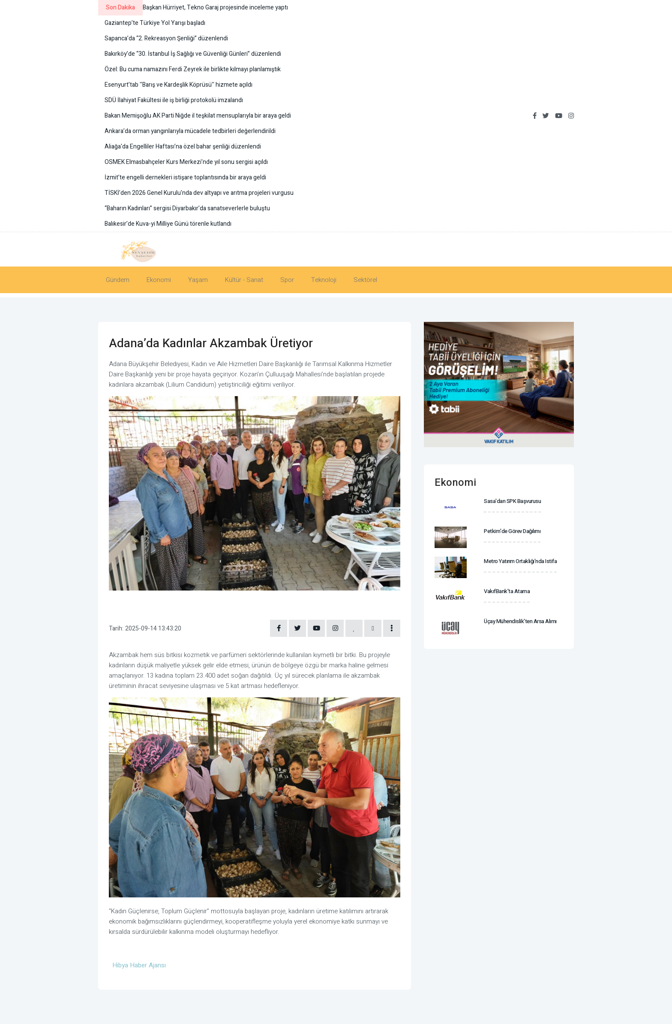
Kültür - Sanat (244, 280)
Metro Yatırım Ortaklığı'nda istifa (520, 561)
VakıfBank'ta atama (507, 591)
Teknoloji (323, 280)
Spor (287, 280)
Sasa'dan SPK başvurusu (512, 501)
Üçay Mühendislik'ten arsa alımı (520, 621)
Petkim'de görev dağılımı (512, 531)
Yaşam (198, 280)
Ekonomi (159, 280)
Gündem (117, 280)
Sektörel (365, 280)
